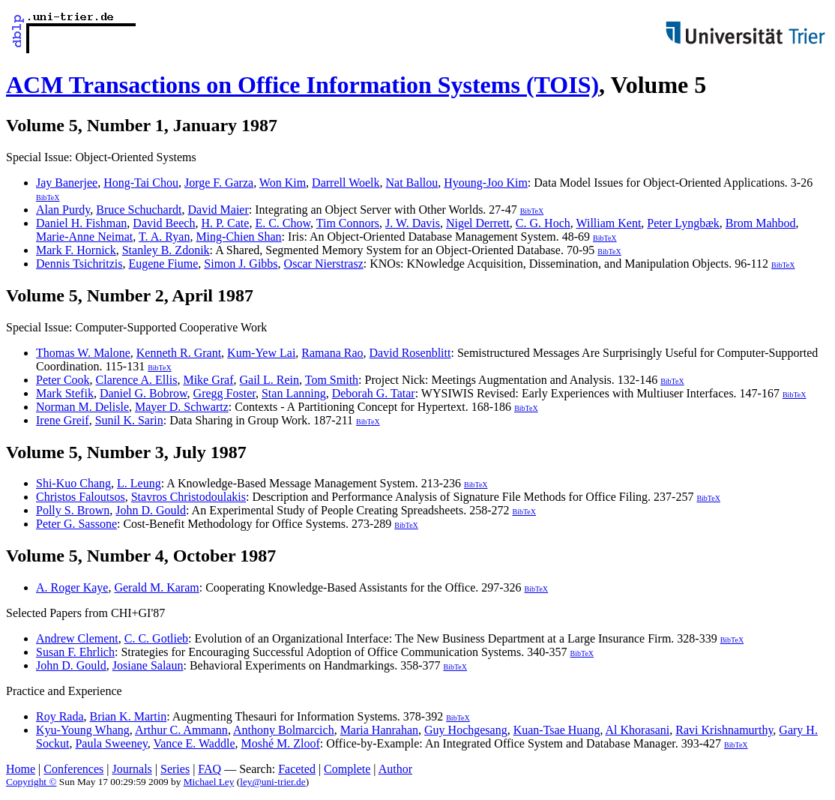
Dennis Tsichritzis (79, 263)
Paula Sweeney (111, 743)
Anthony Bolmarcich (283, 730)
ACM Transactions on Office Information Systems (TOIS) (302, 84)
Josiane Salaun (148, 665)
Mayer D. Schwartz (182, 406)
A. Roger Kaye (72, 587)
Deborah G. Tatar (373, 393)
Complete (347, 769)
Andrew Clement (77, 638)
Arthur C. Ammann (181, 730)
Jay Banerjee (66, 182)
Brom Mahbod (761, 223)
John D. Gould (150, 510)
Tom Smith (331, 379)
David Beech (164, 223)
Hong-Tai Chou (140, 182)
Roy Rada (60, 716)
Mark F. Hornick (76, 250)
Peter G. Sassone (76, 523)
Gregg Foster (224, 393)
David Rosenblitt (410, 352)
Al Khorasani (638, 730)
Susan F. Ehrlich (75, 652)
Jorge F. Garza (218, 182)
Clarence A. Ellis (137, 379)
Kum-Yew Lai (261, 352)
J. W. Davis (412, 223)
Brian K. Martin (128, 716)
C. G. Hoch (543, 223)
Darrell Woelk (345, 182)
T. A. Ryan (164, 236)
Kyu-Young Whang (83, 730)
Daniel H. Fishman (81, 223)
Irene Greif (62, 420)
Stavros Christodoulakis (188, 496)
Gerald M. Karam (156, 587)
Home (20, 769)
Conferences (73, 769)
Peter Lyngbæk (683, 223)
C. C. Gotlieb (156, 638)
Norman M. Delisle (82, 406)
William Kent (608, 223)
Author (395, 769)
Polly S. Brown (72, 510)
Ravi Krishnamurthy (724, 730)
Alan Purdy (63, 209)
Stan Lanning (294, 393)
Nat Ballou (412, 182)
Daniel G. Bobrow (143, 393)
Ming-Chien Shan (238, 236)
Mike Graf (208, 379)
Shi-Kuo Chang (73, 483)
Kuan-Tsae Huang (556, 730)
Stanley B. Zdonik (166, 250)
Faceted (297, 769)
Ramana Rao (332, 352)
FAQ (209, 769)
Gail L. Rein (270, 379)
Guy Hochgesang (465, 730)
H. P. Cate (225, 223)
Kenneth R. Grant (178, 352)
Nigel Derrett (478, 223)
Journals (131, 769)
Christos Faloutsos (80, 496)
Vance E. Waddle (194, 743)
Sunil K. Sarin (129, 420)
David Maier (217, 209)
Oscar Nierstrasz (324, 263)
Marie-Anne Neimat (84, 236)
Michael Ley (209, 781)
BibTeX (48, 197)
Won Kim (282, 182)
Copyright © (31, 781)
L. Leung (139, 483)
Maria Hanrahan (379, 730)
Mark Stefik (65, 393)
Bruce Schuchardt (138, 209)
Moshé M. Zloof (280, 743)
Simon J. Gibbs (240, 263)
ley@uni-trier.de (272, 781)
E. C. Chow (282, 223)
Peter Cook (63, 379)
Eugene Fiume (163, 263)
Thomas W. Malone (83, 352)
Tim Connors (347, 223)
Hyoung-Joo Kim (486, 182)
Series (175, 769)
